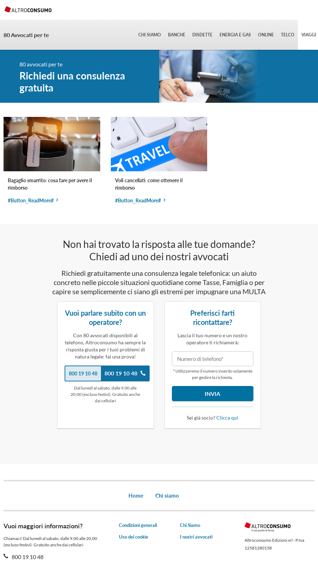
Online (266, 34)
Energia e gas (235, 34)
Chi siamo (149, 34)
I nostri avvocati (196, 537)
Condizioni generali (138, 525)
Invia (212, 393)
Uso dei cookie (133, 537)
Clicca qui (227, 418)
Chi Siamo (190, 525)
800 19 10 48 (27, 556)
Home (135, 495)
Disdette (202, 34)
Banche (176, 34)
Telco (287, 34)
